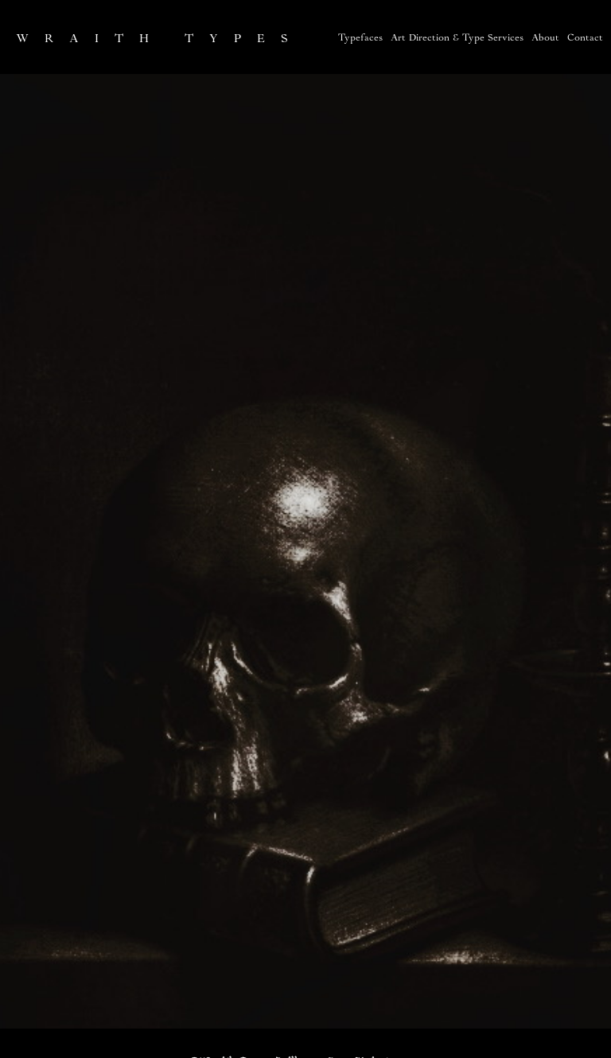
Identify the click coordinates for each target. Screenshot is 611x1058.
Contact (585, 38)
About (545, 38)
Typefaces (360, 38)
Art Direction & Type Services (457, 38)
